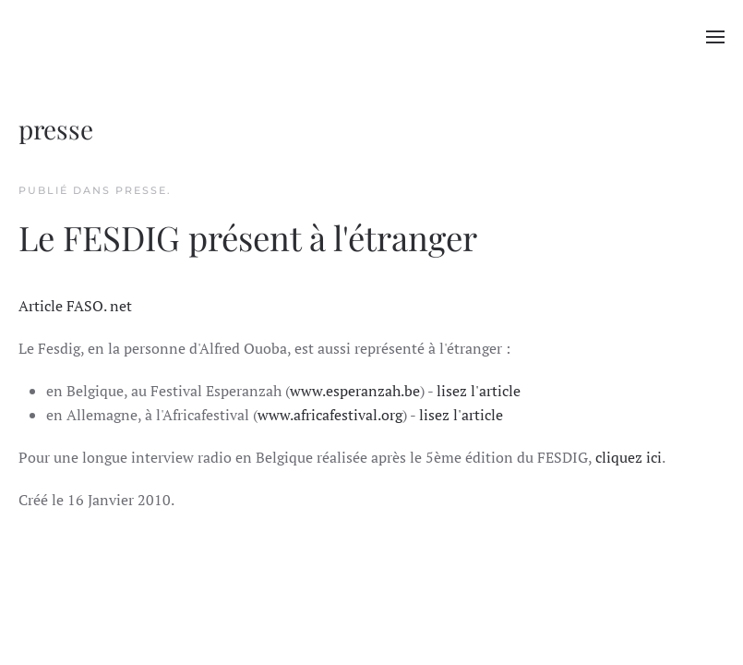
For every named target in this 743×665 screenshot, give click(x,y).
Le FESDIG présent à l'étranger (247, 237)
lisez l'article (479, 391)
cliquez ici (628, 457)
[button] (715, 37)
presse (141, 190)
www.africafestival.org (330, 415)
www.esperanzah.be (355, 391)
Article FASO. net (75, 306)
